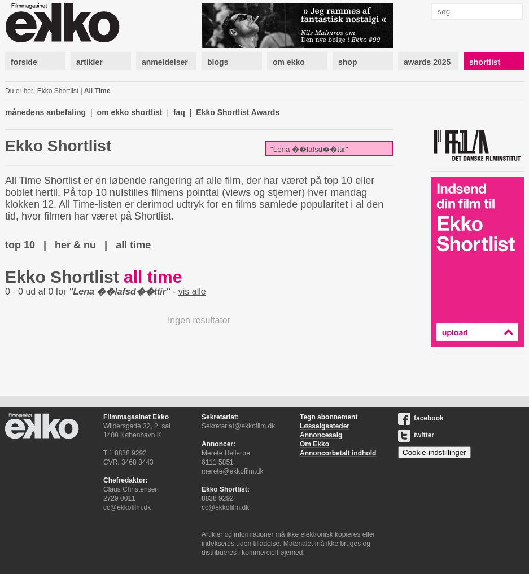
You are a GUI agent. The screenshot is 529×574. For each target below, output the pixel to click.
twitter (416, 435)
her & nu (75, 245)
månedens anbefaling (45, 112)
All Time (97, 91)
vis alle (192, 291)
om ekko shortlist (130, 112)
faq (179, 112)
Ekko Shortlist (57, 91)
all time (133, 245)
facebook (421, 418)
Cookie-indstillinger (434, 452)
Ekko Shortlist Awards (237, 112)
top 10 (20, 245)
